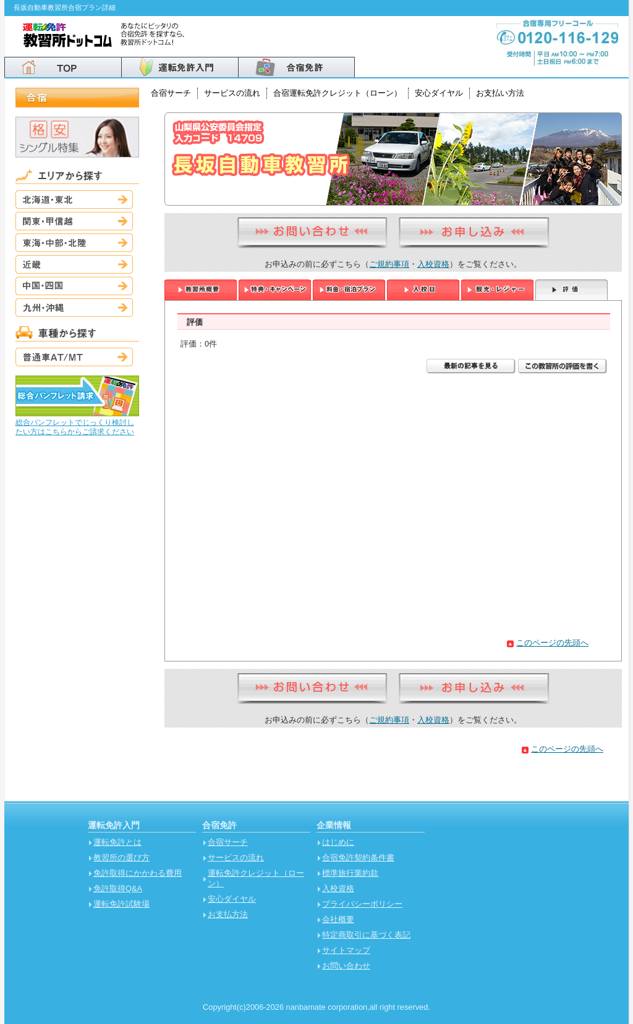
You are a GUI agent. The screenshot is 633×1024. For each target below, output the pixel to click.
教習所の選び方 (121, 857)
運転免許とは (117, 842)
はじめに (338, 842)
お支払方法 (228, 914)
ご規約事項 (389, 264)
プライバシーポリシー (362, 904)
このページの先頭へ (552, 642)
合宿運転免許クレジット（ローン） (337, 93)
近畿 (74, 264)
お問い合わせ (346, 965)
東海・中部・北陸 (74, 242)
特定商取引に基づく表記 (366, 934)
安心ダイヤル (439, 93)
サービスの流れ (232, 93)
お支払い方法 (500, 93)
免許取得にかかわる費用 (137, 873)
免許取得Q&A (117, 888)
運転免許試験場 (121, 904)
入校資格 (433, 264)
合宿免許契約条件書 (358, 857)
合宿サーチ (171, 93)
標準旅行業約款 (350, 873)
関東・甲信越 (74, 221)
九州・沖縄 (74, 307)
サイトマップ (346, 950)
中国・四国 (74, 286)
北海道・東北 (74, 199)
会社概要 (338, 919)
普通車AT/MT (74, 357)
